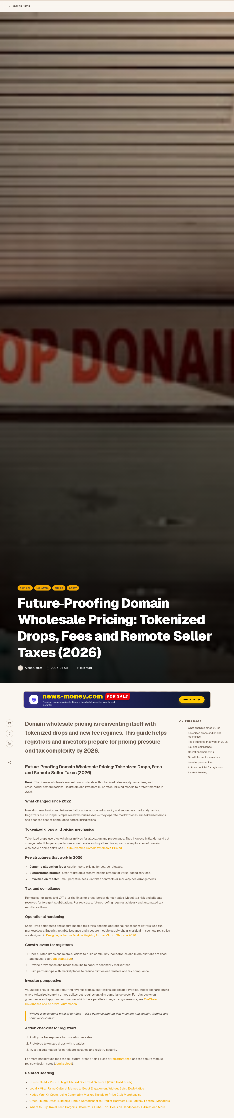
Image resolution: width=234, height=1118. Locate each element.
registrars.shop (121, 1059)
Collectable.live (61, 959)
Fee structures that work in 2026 (208, 741)
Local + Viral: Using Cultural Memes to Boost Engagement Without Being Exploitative (86, 1088)
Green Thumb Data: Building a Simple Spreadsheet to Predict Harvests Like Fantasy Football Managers (99, 1101)
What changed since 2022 (204, 728)
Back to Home (19, 5)
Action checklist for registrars (205, 767)
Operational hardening (201, 752)
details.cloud (63, 1064)
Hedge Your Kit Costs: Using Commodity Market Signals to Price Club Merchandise (85, 1095)
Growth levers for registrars (204, 757)
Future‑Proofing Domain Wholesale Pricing (93, 848)
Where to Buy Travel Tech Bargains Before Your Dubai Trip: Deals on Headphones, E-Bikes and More (97, 1107)
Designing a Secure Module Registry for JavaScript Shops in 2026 (91, 935)
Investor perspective (200, 762)
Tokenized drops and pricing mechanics (204, 734)
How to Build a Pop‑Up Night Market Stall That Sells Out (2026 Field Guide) (80, 1082)
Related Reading (197, 772)
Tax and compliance (200, 747)
